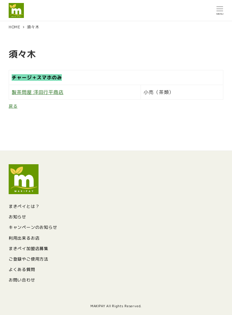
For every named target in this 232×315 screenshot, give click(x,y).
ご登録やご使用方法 (28, 259)
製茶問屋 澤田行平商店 (37, 92)
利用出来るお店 (24, 238)
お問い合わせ (22, 280)
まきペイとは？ (24, 206)
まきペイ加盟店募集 (28, 249)
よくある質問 (22, 270)
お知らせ (17, 217)
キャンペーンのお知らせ (33, 227)
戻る (13, 106)
